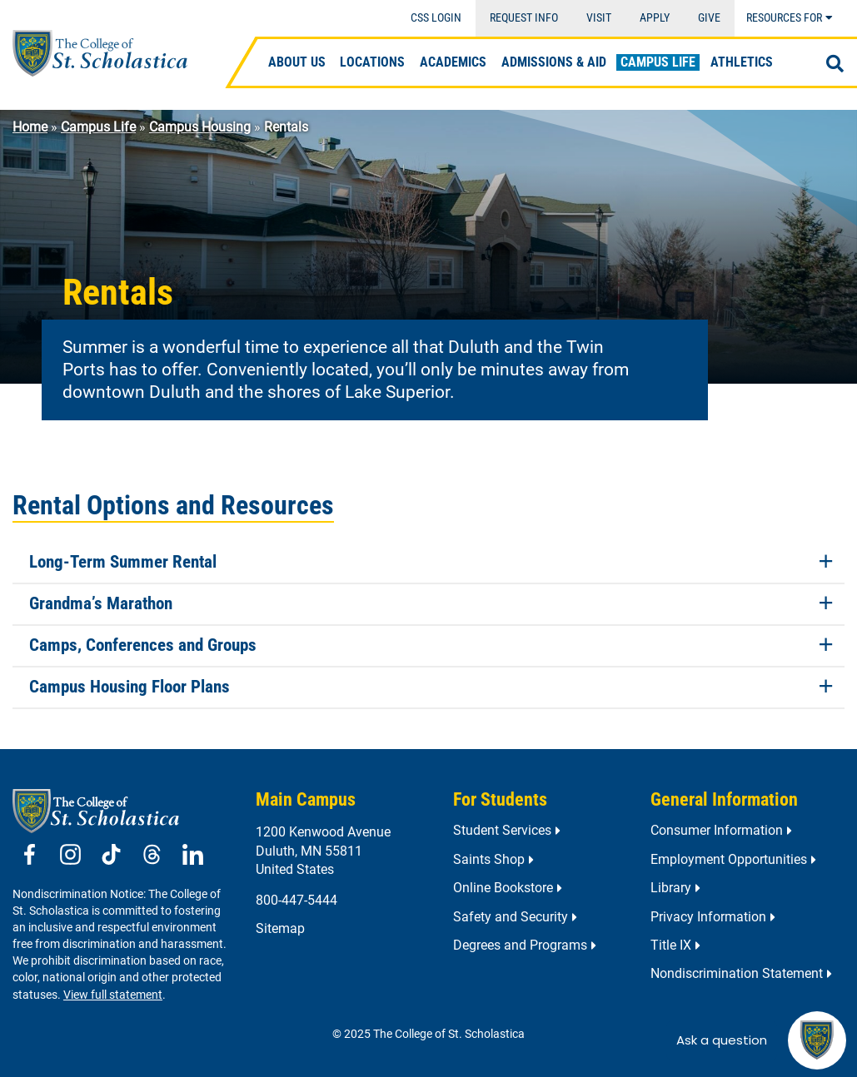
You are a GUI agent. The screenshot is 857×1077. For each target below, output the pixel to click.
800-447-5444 (296, 900)
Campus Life (98, 127)
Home (29, 127)
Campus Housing (200, 127)
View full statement (112, 995)
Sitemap (280, 928)
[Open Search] (835, 64)
